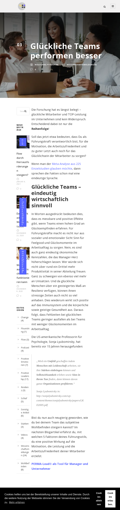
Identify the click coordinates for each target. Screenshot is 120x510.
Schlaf (24, 398)
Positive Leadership (23, 208)
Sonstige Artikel (25, 411)
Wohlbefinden (25, 465)
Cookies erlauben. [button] (110, 499)
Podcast (25, 347)
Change (25, 317)
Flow (22, 142)
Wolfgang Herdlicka (46, 64)
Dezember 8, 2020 (21, 290)
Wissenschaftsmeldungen (82, 64)
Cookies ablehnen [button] (99, 499)
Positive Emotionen (25, 361)
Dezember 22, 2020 (21, 234)
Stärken (23, 221)
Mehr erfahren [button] (17, 502)
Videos (24, 434)
